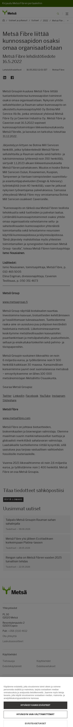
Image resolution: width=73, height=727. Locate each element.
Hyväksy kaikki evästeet (35, 708)
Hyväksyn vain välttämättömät (36, 717)
